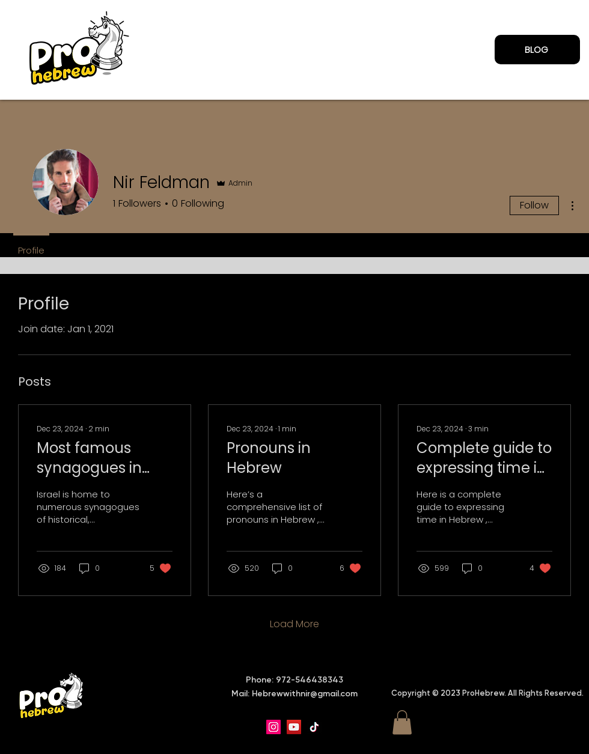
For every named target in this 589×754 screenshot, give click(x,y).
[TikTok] (314, 727)
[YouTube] (294, 727)
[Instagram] (273, 727)
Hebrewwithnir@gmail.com (305, 694)
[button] (402, 722)
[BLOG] (537, 49)
